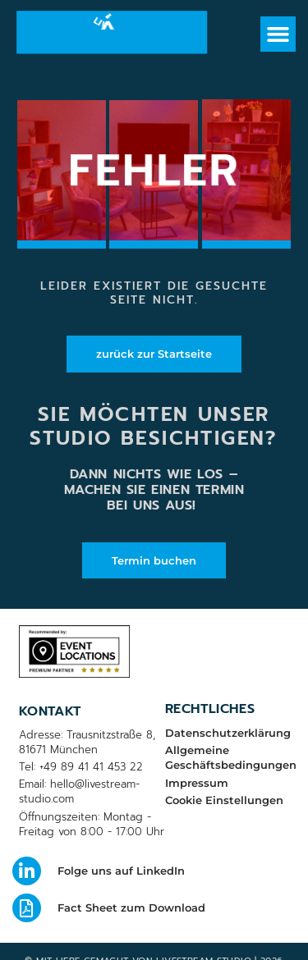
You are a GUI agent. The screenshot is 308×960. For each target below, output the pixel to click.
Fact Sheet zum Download (131, 907)
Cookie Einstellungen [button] (224, 800)
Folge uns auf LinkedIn (121, 870)
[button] (278, 34)
